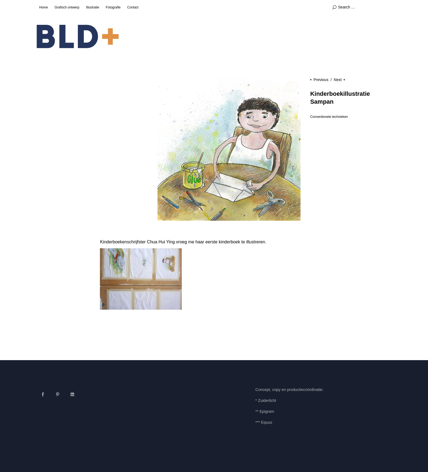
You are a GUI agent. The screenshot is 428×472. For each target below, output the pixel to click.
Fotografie (113, 7)
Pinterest (57, 394)
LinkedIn (72, 394)
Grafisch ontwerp (67, 7)
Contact (132, 7)
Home (43, 7)
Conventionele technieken (329, 117)
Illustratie (92, 7)
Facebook (43, 394)
